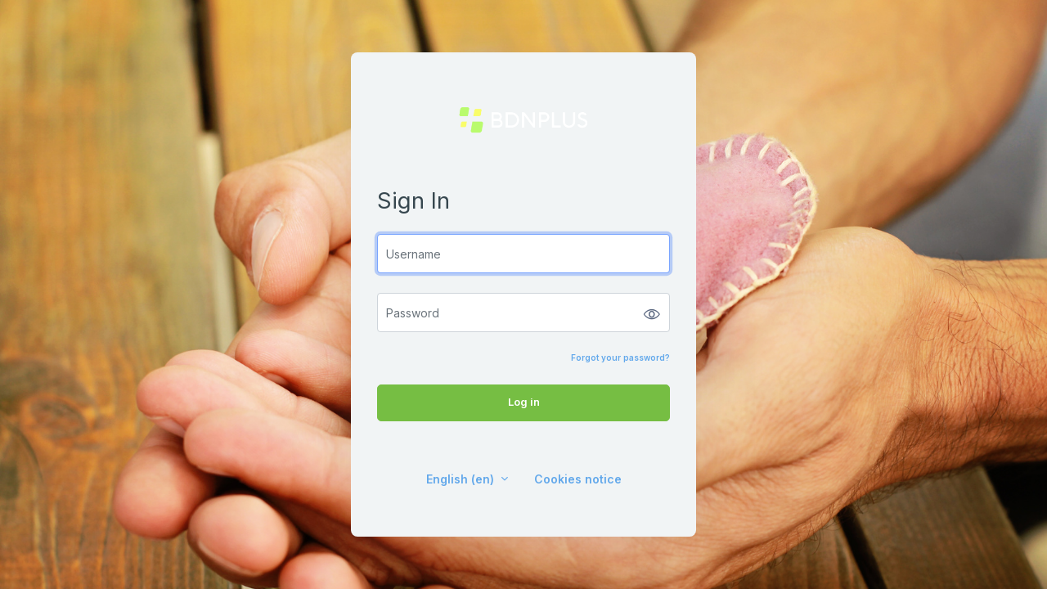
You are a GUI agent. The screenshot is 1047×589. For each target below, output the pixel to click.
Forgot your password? (620, 357)
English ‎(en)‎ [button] (461, 479)
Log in (524, 401)
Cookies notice (578, 479)
